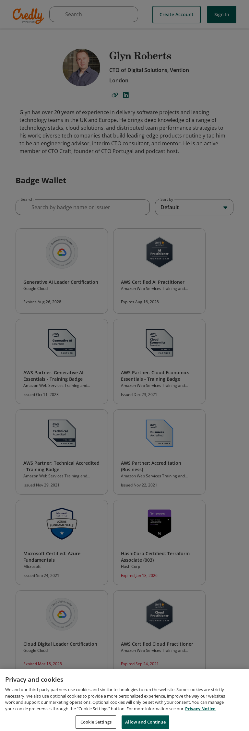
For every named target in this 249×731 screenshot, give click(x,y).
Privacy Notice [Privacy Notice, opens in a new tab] (200, 714)
